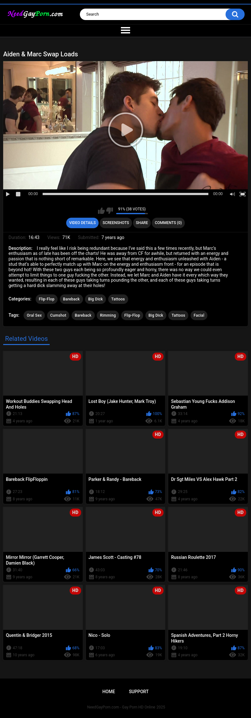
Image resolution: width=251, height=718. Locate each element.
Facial (199, 315)
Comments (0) (168, 223)
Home (108, 691)
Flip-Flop (46, 299)
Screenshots (116, 223)
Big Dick (95, 299)
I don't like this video (109, 211)
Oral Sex (34, 315)
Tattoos (118, 299)
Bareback (71, 299)
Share (142, 223)
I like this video (101, 211)
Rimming (108, 315)
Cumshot (58, 315)
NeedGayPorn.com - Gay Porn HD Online (121, 707)
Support (139, 691)
